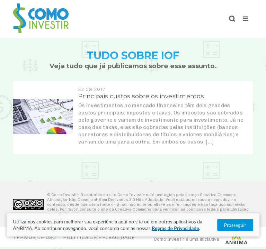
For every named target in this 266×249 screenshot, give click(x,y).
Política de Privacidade (99, 237)
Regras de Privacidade (175, 228)
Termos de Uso (34, 237)
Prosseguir (235, 225)
